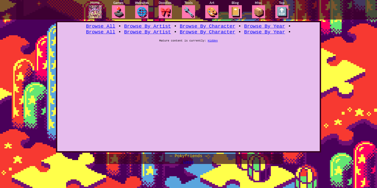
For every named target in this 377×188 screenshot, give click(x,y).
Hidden (213, 42)
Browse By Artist (147, 27)
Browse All (100, 27)
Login (188, 163)
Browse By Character (207, 27)
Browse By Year (264, 27)
